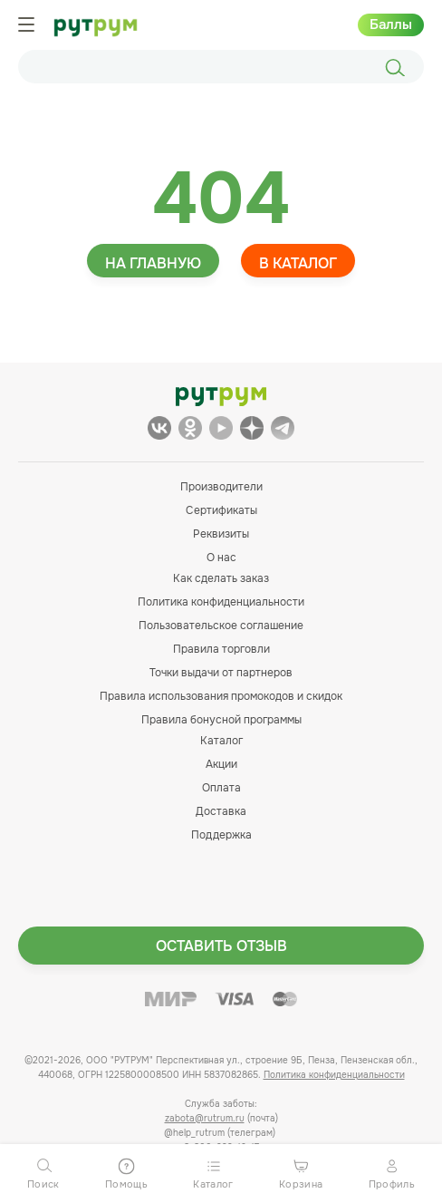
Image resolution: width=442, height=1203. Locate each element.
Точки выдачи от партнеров (221, 672)
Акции (221, 764)
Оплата (221, 788)
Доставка (221, 811)
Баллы (391, 24)
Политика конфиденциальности (221, 602)
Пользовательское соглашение (221, 625)
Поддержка (221, 835)
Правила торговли (221, 649)
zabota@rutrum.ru (205, 1118)
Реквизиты (221, 534)
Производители (221, 487)
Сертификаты (221, 510)
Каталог (221, 740)
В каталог (298, 263)
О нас (221, 557)
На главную (153, 263)
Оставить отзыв (221, 946)
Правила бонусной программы (221, 720)
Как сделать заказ (221, 578)
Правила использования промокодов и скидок (221, 696)
